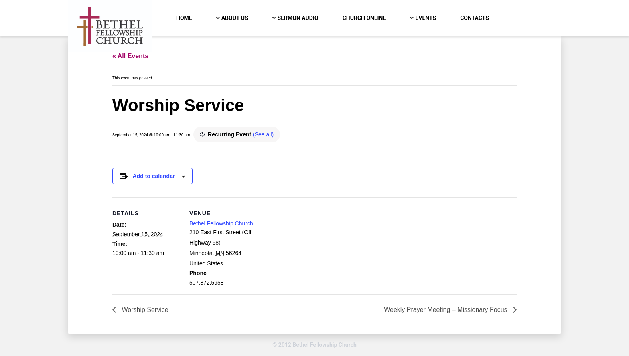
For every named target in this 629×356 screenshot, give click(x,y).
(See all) (263, 134)
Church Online (364, 18)
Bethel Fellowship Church (221, 223)
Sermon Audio (298, 18)
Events (425, 18)
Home (184, 18)
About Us (234, 18)
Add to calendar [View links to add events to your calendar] (154, 176)
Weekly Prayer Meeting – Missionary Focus (446, 309)
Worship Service (144, 309)
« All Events (130, 56)
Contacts (474, 18)
